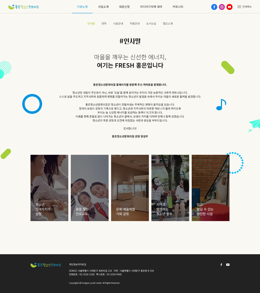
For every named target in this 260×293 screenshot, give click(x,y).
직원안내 (135, 23)
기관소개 (82, 6)
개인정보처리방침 (77, 264)
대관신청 (124, 6)
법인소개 (168, 23)
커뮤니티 (178, 6)
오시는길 (151, 23)
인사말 (91, 23)
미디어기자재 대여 (151, 6)
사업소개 (103, 6)
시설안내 (118, 23)
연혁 (103, 23)
